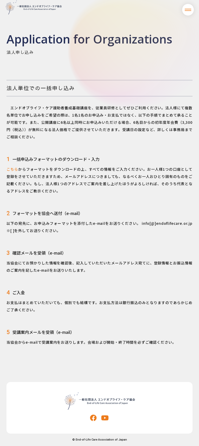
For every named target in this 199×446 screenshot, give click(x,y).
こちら (12, 169)
